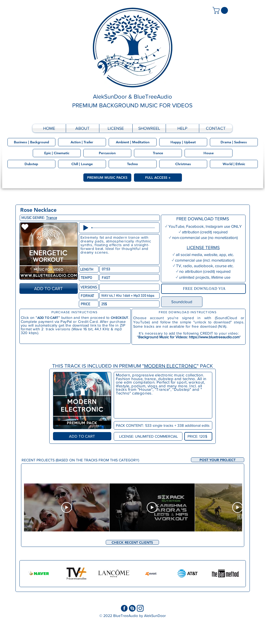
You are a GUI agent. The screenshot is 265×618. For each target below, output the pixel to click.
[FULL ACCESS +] (158, 177)
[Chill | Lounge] (82, 164)
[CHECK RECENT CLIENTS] (132, 542)
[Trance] (158, 153)
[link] (221, 10)
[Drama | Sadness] (234, 142)
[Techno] (133, 164)
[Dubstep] (31, 164)
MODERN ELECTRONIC (170, 366)
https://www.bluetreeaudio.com (214, 337)
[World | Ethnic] (234, 164)
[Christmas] (183, 164)
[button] (217, 459)
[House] (209, 153)
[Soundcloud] (181, 301)
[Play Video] (66, 507)
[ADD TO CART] (48, 288)
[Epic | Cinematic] (57, 153)
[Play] (85, 227)
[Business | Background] (31, 142)
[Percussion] (107, 153)
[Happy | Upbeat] (183, 142)
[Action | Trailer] (82, 142)
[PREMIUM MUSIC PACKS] (107, 177)
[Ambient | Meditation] (133, 142)
